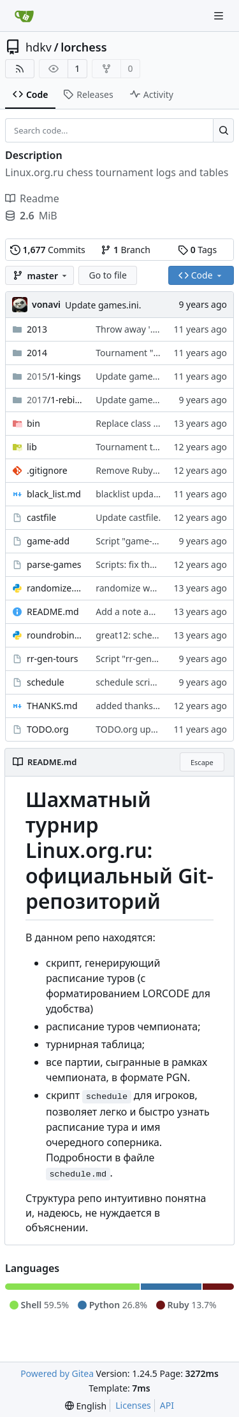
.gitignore (47, 470)
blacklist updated (131, 494)
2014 (37, 353)
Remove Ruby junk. (135, 470)
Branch (125, 250)
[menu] (85, 1406)
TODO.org (48, 729)
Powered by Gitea (57, 1373)
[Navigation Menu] (220, 15)
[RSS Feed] (19, 68)
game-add (48, 541)
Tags (197, 250)
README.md (53, 611)
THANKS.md (52, 706)
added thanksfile (131, 706)
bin (33, 423)
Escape (202, 762)
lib (32, 447)
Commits (47, 250)
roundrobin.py (55, 635)
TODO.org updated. (136, 729)
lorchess (83, 47)
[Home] (24, 15)
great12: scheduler (135, 635)
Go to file (107, 275)
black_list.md (54, 494)
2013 (37, 329)
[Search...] (223, 130)
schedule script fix (133, 682)
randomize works (132, 588)
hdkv (38, 47)
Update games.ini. (103, 305)
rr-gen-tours (52, 659)
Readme (32, 198)
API (167, 1405)
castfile (41, 517)
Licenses (133, 1405)
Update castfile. (128, 517)
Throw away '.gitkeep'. (142, 329)
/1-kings (54, 376)
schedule (45, 682)
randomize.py (55, 588)
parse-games (54, 564)
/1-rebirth (55, 400)
